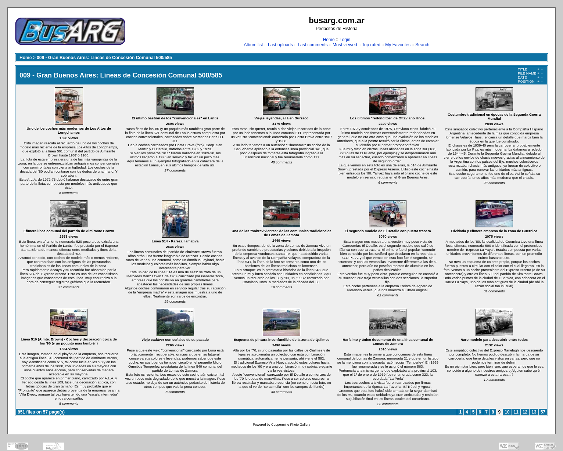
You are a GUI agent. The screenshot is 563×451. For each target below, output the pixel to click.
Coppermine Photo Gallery (290, 424)
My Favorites (397, 44)
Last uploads (280, 44)
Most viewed (345, 44)
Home (329, 39)
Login (345, 39)
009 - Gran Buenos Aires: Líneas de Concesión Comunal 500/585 (104, 57)
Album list (253, 44)
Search (422, 44)
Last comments (312, 44)
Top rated (371, 44)
